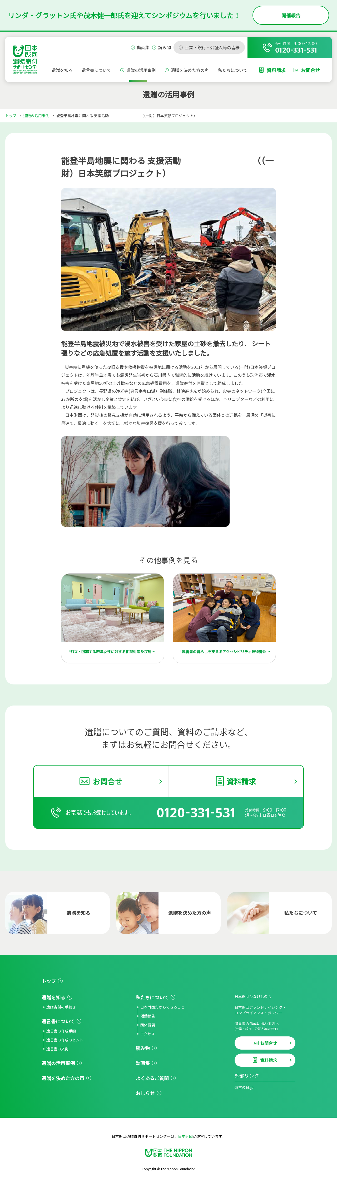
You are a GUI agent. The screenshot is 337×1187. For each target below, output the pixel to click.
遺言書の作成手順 (61, 1031)
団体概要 (147, 1024)
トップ (10, 115)
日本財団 (185, 1136)
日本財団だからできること (162, 1007)
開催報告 (290, 15)
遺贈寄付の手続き (61, 1007)
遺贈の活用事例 (141, 70)
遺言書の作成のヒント (64, 1039)
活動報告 (147, 1016)
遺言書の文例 (57, 1048)
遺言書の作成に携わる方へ (265, 1026)
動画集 (143, 1063)
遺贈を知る (62, 70)
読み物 (143, 1048)
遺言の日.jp (244, 1087)
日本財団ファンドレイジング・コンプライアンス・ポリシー (260, 1010)
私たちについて (232, 70)
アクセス (147, 1033)
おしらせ (145, 1093)
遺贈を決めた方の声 (190, 70)
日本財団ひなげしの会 (253, 996)
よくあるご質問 (152, 1078)
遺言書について (96, 70)
